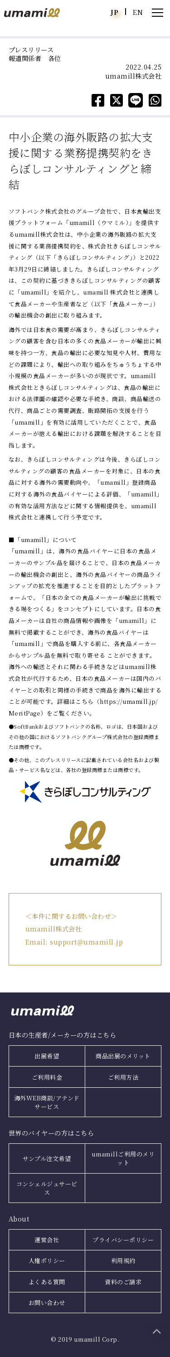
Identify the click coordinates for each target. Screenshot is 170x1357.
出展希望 (46, 1056)
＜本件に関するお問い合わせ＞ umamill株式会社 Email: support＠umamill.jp (74, 929)
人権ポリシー (47, 1260)
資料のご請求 (123, 1281)
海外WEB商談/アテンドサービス (47, 1102)
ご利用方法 (123, 1077)
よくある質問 (47, 1281)
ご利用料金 (47, 1077)
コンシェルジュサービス (47, 1188)
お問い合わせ (47, 1302)
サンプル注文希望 (47, 1158)
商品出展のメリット (123, 1056)
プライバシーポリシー (123, 1239)
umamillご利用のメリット (123, 1158)
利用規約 (123, 1260)
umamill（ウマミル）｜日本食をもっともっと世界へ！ (32, 13)
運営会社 (46, 1239)
